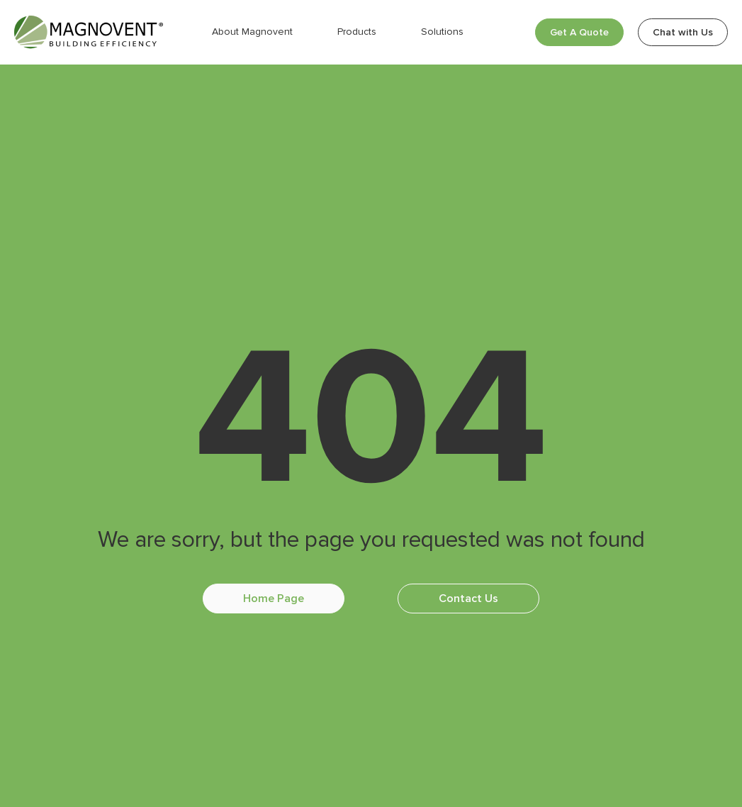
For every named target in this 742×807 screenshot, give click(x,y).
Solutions (442, 32)
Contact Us (468, 598)
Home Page (273, 598)
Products (356, 32)
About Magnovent (252, 32)
